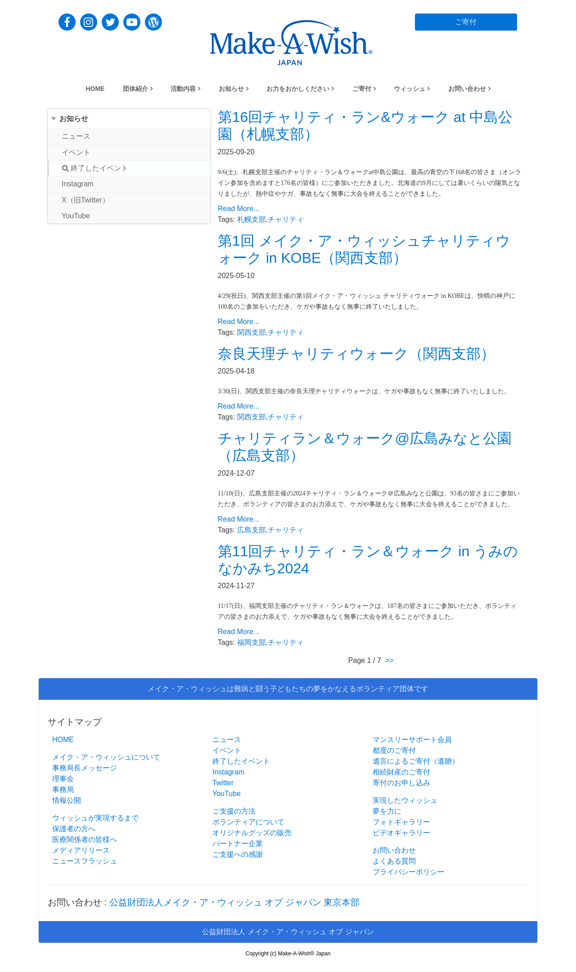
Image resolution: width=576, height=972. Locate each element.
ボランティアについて (248, 822)
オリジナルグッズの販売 (252, 833)
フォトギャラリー (401, 822)
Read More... (238, 208)
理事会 (63, 779)
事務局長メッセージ (84, 768)
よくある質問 (394, 861)
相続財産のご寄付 (401, 772)
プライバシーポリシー (409, 872)
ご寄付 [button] (466, 22)
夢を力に (387, 811)
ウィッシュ (409, 88)
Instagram (78, 184)
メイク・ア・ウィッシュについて (106, 757)
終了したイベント (95, 168)
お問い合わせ (467, 88)
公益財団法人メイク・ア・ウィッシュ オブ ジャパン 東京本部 (234, 902)
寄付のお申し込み (401, 783)
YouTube (76, 216)
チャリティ (286, 219)
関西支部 (251, 332)
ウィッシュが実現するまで (95, 818)
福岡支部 (251, 642)
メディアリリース (81, 850)
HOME (95, 88)
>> (389, 660)
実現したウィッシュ (405, 800)
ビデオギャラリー (401, 833)
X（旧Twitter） (85, 200)
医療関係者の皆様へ (84, 839)
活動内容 (183, 88)
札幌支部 (251, 219)
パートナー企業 (237, 843)
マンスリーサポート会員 (412, 739)
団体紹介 (135, 88)
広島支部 (251, 530)
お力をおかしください (297, 88)
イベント (76, 152)
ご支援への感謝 (237, 854)
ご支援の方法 (234, 811)
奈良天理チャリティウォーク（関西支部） (356, 354)
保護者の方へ (73, 828)
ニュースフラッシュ (84, 861)
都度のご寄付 (394, 750)
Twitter (223, 783)
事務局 (63, 789)
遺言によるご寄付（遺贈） (416, 761)
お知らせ (231, 88)
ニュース (76, 136)
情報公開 (66, 800)
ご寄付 (361, 88)
